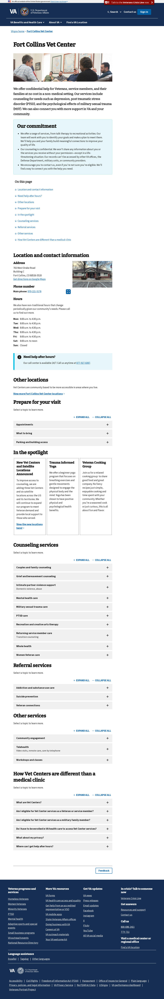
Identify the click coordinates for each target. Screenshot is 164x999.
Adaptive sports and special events (22, 925)
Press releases (90, 900)
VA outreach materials (57, 934)
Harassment (88, 980)
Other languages (41, 959)
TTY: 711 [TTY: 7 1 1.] (125, 932)
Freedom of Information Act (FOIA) (60, 980)
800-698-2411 (128, 927)
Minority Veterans (17, 909)
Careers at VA (52, 929)
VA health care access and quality (63, 900)
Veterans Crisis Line (131, 898)
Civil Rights (32, 980)
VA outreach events (18, 937)
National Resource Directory (23, 942)
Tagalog (24, 959)
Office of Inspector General (113, 980)
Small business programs (21, 932)
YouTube (88, 930)
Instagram (88, 915)
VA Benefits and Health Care (26, 22)
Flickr (86, 925)
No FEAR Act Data (86, 985)
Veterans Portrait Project (22, 989)
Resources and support (133, 909)
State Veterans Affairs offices (61, 919)
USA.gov (103, 985)
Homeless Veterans (18, 899)
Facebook (88, 910)
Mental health (15, 919)
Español (12, 959)
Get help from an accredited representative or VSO (61, 907)
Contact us (130, 11)
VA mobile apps (54, 914)
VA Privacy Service (63, 985)
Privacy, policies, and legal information (29, 985)
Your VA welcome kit (56, 939)
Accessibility (16, 980)
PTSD (11, 914)
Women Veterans (17, 904)
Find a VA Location (77, 22)
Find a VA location (130, 947)
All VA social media (93, 935)
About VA (54, 22)
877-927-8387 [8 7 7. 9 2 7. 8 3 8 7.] (83, 363)
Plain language (139, 980)
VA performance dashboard (126, 985)
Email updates (91, 905)
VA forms (50, 895)
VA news (87, 895)
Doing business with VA (58, 924)
